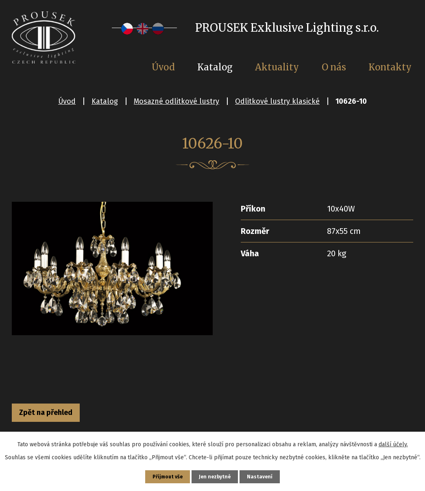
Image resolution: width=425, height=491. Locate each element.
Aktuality (277, 67)
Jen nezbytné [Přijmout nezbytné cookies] (216, 475)
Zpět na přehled (57, 414)
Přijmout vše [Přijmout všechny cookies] (164, 475)
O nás (334, 67)
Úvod (67, 101)
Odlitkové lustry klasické (277, 101)
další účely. (393, 441)
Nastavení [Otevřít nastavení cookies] (264, 475)
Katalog (105, 101)
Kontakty (390, 67)
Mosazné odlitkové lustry (176, 101)
